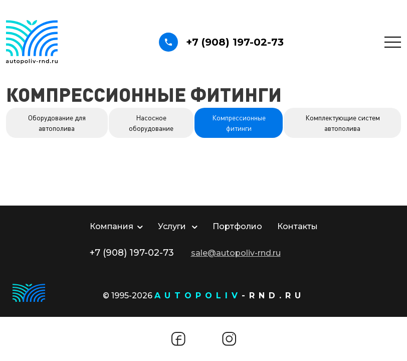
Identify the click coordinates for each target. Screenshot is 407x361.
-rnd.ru (229, 295)
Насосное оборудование (151, 122)
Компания (116, 226)
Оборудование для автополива (57, 122)
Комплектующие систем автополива (342, 122)
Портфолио (237, 226)
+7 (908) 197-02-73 (221, 42)
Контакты (297, 226)
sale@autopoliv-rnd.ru (236, 253)
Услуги (177, 226)
